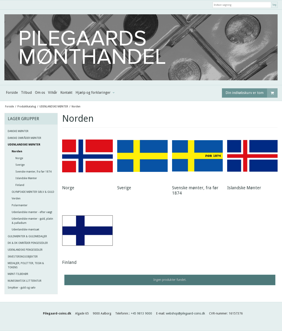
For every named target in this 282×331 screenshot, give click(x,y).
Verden (16, 198)
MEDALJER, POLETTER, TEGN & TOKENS (26, 265)
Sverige (20, 164)
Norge (19, 158)
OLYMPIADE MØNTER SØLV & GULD (33, 191)
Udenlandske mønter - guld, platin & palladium (32, 220)
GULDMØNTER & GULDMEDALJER (27, 236)
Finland (19, 185)
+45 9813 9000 (141, 313)
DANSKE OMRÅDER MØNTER (24, 138)
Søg (274, 4)
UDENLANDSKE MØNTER (24, 144)
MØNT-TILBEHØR (18, 274)
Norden (17, 151)
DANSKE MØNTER (18, 131)
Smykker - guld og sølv (21, 287)
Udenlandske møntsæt (25, 229)
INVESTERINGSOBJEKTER (23, 256)
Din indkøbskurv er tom (251, 92)
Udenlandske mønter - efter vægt (32, 212)
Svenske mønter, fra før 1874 (33, 171)
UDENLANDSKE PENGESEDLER (25, 249)
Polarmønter (20, 205)
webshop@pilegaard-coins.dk (185, 313)
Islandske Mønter (26, 178)
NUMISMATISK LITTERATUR (24, 280)
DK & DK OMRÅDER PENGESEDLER (28, 243)
